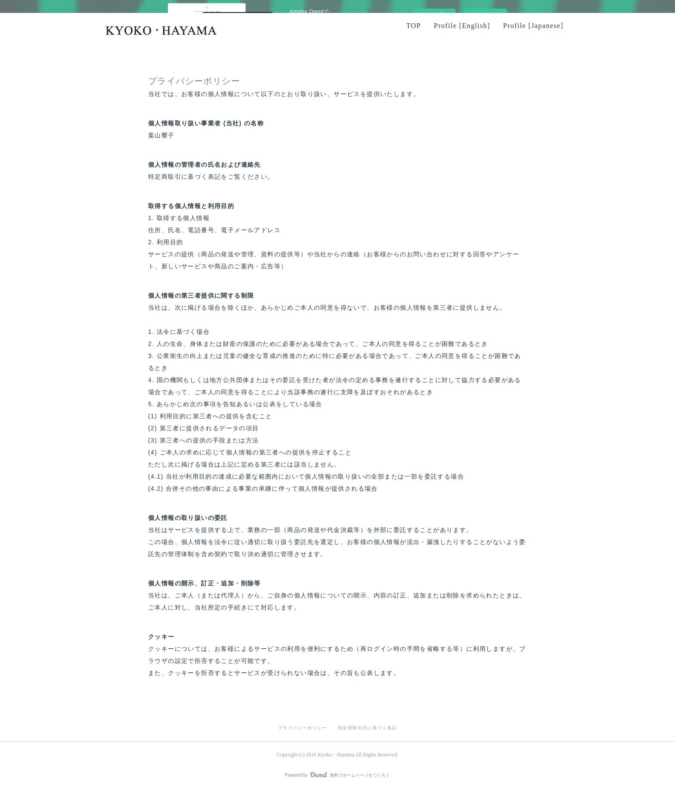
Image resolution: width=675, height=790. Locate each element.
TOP (413, 25)
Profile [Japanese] (533, 25)
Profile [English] (462, 25)
